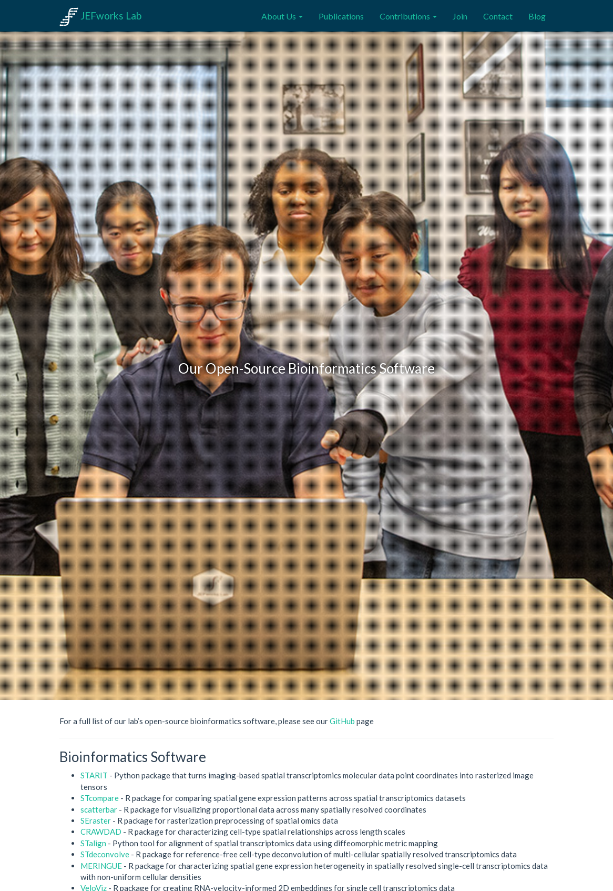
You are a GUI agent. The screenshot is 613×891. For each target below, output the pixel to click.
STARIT (94, 775)
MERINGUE (101, 865)
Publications (341, 16)
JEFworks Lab (100, 15)
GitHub (342, 721)
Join (460, 16)
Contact (498, 16)
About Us (282, 16)
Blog (537, 16)
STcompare (99, 798)
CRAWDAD (100, 831)
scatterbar (98, 809)
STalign (93, 843)
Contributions (408, 16)
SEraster (95, 820)
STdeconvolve (104, 854)
